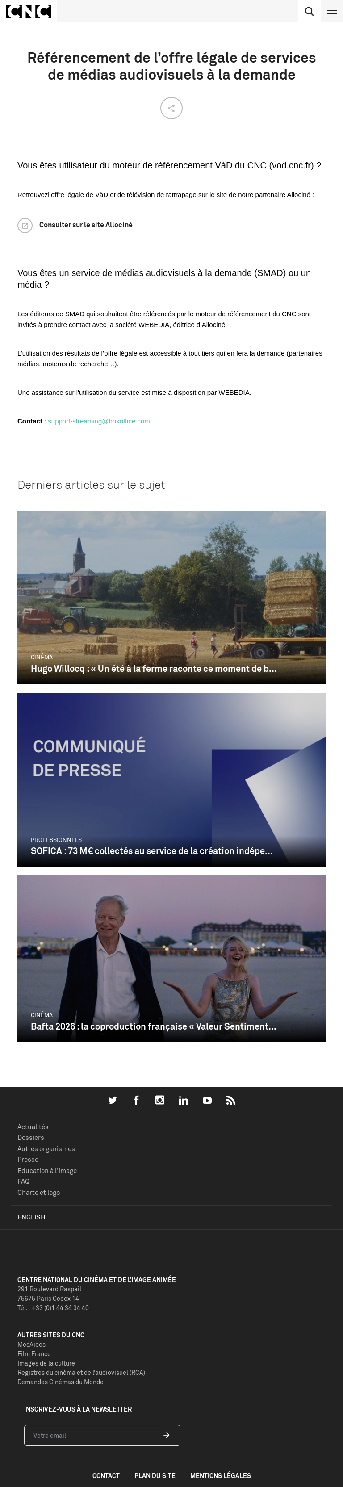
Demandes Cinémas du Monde (60, 1382)
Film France (34, 1353)
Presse (27, 1159)
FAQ (23, 1181)
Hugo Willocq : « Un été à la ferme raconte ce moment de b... (154, 668)
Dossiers (30, 1137)
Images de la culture (46, 1363)
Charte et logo (38, 1192)
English (31, 1217)
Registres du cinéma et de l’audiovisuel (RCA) (81, 1372)
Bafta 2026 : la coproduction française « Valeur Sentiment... (153, 1026)
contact (106, 1475)
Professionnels (56, 839)
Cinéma (42, 657)
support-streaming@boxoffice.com (99, 421)
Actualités (33, 1127)
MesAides (31, 1344)
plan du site (155, 1475)
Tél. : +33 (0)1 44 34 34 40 (53, 1307)
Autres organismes (46, 1148)
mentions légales (220, 1475)
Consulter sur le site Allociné (86, 224)
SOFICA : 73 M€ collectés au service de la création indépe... (152, 850)
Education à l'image (47, 1170)
